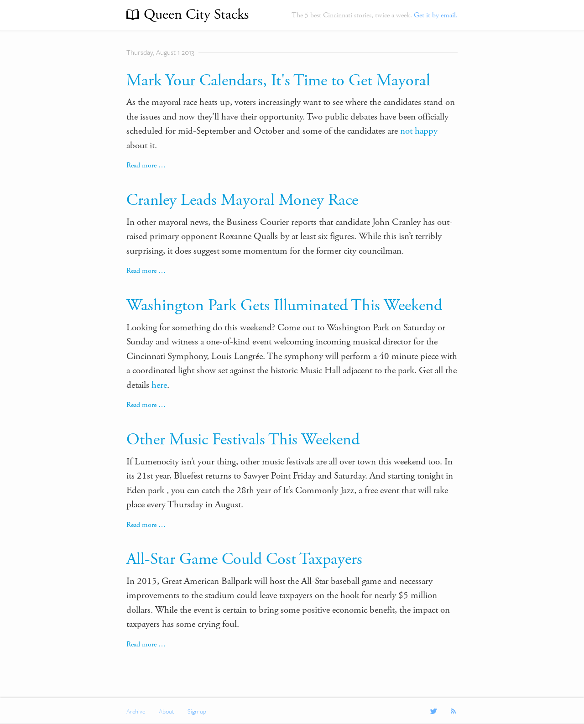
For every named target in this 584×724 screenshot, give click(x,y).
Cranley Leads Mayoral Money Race (242, 200)
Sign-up (197, 711)
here (159, 385)
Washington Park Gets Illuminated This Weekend (284, 305)
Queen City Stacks (196, 14)
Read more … (146, 165)
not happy (419, 131)
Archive (135, 711)
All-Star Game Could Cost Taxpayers (244, 559)
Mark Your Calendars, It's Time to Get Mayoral (278, 80)
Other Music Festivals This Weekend (243, 439)
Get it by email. (436, 15)
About (166, 711)
